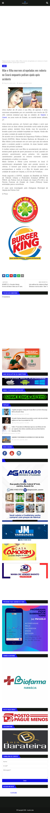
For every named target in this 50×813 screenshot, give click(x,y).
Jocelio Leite (30, 810)
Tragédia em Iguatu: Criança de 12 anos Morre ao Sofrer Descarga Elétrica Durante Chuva (29, 411)
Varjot (43, 115)
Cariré (4, 117)
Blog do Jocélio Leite (10, 83)
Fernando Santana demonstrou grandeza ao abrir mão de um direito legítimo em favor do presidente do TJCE (30, 419)
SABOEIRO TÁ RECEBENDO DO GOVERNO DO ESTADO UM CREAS (28, 437)
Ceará (13, 61)
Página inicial (6, 61)
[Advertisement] (25, 32)
